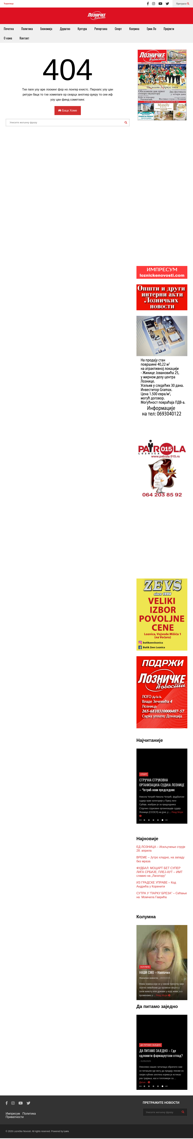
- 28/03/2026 (164, 979)
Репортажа (100, 28)
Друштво (65, 28)
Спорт (118, 28)
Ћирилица (8, 4)
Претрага (182, 3)
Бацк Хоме (67, 110)
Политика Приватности (21, 1116)
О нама (8, 38)
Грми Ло (151, 28)
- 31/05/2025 (145, 1062)
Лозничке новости (148, 979)
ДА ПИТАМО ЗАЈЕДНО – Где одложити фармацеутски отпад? (161, 1054)
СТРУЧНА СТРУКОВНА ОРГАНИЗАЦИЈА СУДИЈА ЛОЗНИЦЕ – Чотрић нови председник (161, 785)
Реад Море (163, 996)
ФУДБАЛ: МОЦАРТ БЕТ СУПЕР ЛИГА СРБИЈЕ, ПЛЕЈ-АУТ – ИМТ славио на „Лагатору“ (159, 872)
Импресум (13, 1114)
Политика (27, 28)
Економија (46, 28)
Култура (82, 28)
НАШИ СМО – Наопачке (154, 973)
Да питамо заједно (150, 1046)
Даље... (144, 1083)
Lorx (66, 1132)
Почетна (9, 28)
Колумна (134, 28)
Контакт (24, 38)
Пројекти (169, 28)
